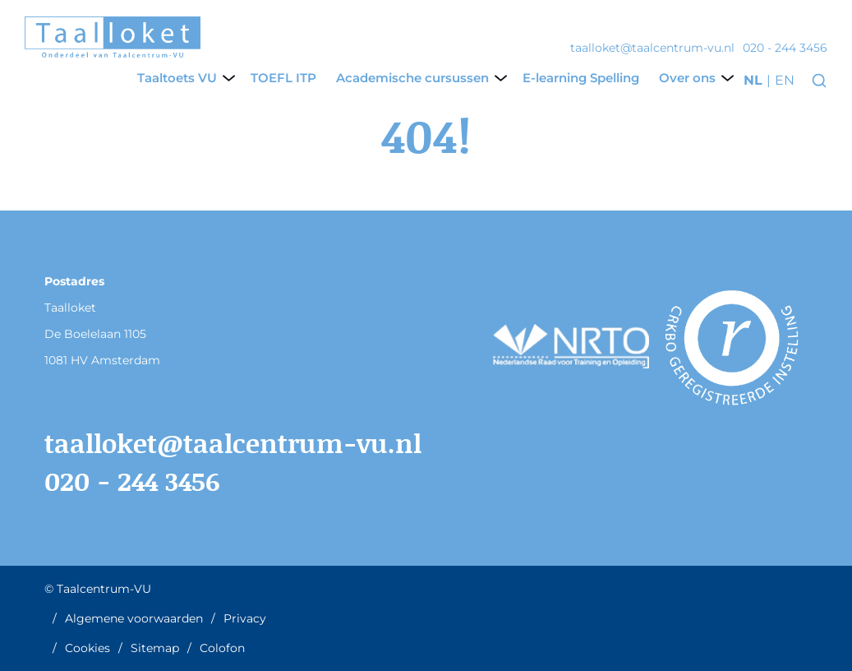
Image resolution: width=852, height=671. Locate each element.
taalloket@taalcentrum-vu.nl (232, 442)
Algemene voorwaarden (134, 618)
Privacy (244, 618)
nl (753, 80)
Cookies (87, 648)
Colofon (222, 648)
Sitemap (155, 648)
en (784, 80)
